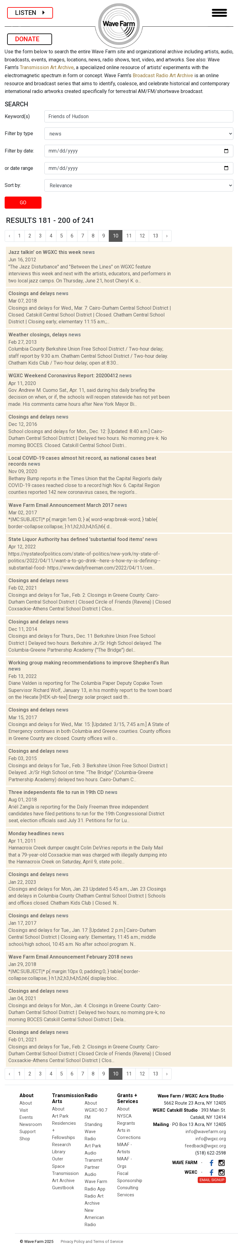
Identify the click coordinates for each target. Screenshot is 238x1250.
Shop (25, 1138)
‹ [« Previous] (9, 236)
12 (142, 236)
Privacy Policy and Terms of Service (92, 1241)
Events (26, 1117)
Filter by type (19, 133)
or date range (19, 168)
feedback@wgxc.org (205, 1146)
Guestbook (63, 1187)
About (26, 1103)
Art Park (60, 1116)
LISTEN (30, 12)
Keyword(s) (17, 116)
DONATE (29, 39)
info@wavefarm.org (206, 1131)
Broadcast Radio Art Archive (163, 75)
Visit (24, 1110)
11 (129, 236)
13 (155, 236)
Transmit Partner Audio (93, 1167)
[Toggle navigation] (219, 12)
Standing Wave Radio (93, 1131)
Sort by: (13, 185)
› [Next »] (167, 236)
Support (28, 1131)
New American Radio (94, 1217)
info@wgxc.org (211, 1138)
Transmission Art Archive (47, 67)
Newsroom (31, 1124)
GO (23, 203)
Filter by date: (19, 151)
